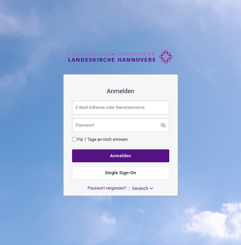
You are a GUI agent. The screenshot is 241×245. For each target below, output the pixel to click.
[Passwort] (120, 125)
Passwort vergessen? (107, 188)
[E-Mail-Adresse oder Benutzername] (120, 107)
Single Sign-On (120, 172)
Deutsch (143, 188)
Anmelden (120, 155)
